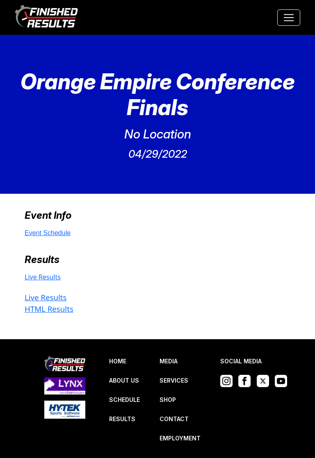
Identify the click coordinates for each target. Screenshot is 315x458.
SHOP (168, 399)
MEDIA (169, 361)
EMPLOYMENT (180, 438)
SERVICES (174, 380)
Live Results (43, 276)
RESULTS (122, 418)
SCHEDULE (124, 399)
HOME (117, 361)
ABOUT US (124, 380)
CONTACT (174, 418)
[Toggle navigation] (288, 17)
